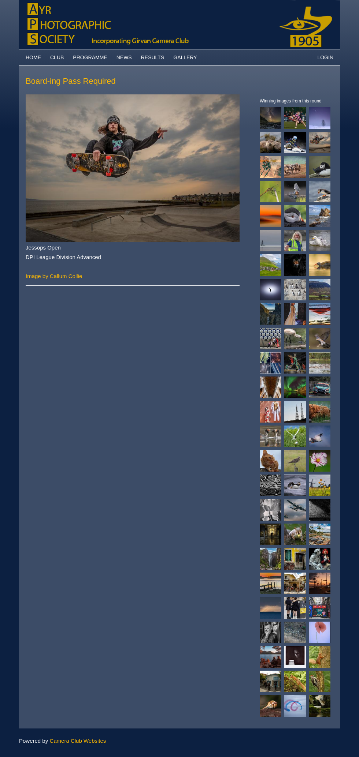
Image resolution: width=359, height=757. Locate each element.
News (124, 57)
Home (33, 57)
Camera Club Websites (77, 741)
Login (325, 57)
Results (152, 57)
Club (57, 57)
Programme (90, 57)
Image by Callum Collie (54, 276)
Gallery (185, 57)
